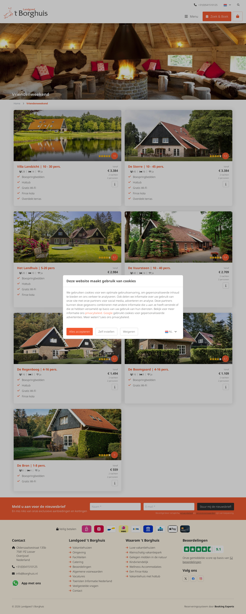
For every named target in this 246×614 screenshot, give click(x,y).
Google (108, 313)
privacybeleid (93, 313)
